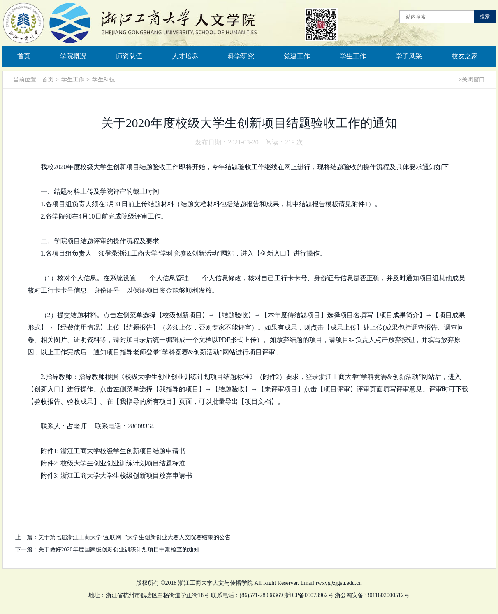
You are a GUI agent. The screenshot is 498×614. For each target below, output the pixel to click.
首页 (23, 56)
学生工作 (353, 56)
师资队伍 (129, 56)
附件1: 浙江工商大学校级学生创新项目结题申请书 (113, 450)
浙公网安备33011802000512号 (372, 595)
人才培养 (185, 56)
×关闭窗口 (472, 80)
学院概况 (73, 56)
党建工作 (297, 56)
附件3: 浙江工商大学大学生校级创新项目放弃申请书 (116, 475)
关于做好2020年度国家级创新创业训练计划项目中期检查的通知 (118, 550)
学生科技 (103, 80)
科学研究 (241, 56)
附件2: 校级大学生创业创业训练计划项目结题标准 (113, 463)
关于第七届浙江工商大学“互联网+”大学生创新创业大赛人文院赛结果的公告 (134, 537)
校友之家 (465, 56)
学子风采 (409, 56)
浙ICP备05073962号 (309, 595)
